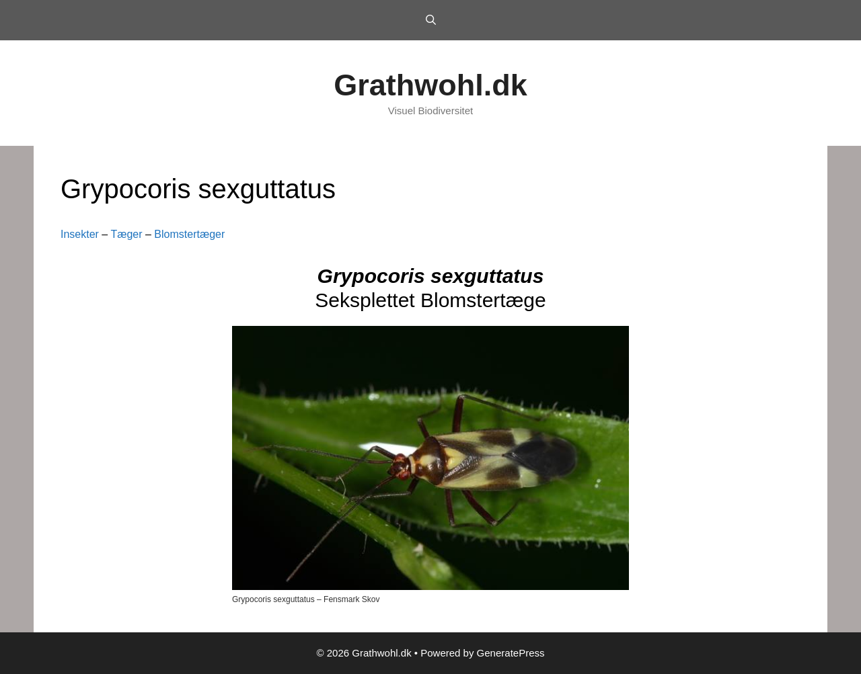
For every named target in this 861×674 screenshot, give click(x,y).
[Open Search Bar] (430, 20)
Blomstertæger (189, 234)
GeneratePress (511, 653)
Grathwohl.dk (430, 85)
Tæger (126, 234)
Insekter (80, 234)
